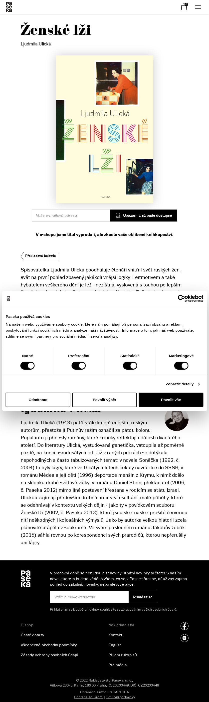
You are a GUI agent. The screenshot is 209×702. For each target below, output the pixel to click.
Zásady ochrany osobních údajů (49, 655)
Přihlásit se (142, 597)
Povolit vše (171, 400)
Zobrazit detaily (180, 384)
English (115, 645)
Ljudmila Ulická (36, 43)
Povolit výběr (104, 400)
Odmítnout (37, 400)
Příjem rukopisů (122, 655)
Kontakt (115, 635)
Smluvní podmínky (120, 697)
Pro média (117, 665)
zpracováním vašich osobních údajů (148, 609)
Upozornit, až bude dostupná (144, 216)
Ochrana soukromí (88, 697)
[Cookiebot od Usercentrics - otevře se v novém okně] (181, 298)
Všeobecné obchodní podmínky (49, 645)
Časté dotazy (32, 635)
